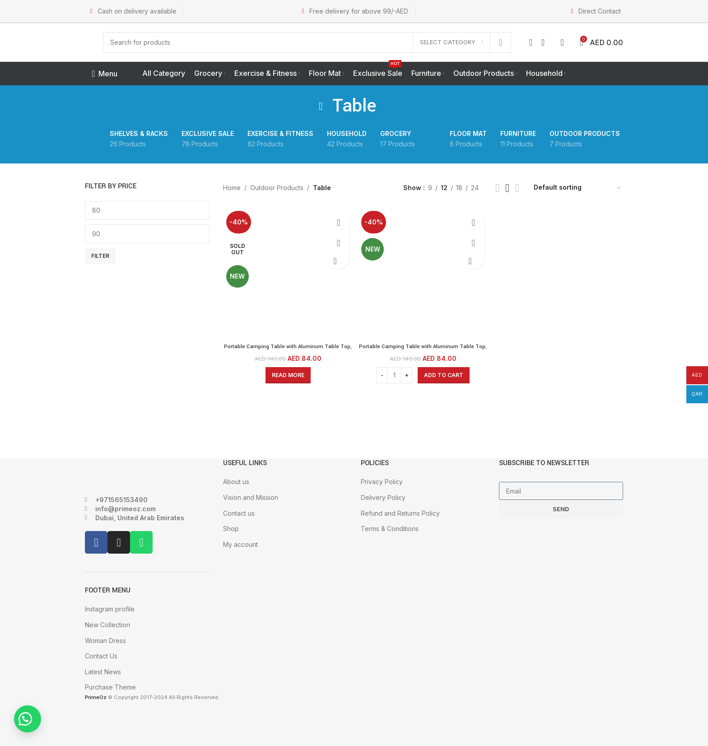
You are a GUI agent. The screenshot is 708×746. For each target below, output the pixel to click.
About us (236, 481)
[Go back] (321, 106)
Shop (231, 528)
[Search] (307, 42)
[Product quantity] (394, 372)
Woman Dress (105, 640)
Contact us (239, 513)
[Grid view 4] (517, 188)
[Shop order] (578, 188)
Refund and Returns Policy (400, 513)
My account (240, 544)
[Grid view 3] (507, 188)
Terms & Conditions (390, 528)
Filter (100, 255)
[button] (31, 714)
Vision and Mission (250, 497)
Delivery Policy (383, 497)
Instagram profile (110, 609)
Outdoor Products (276, 187)
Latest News (103, 672)
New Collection (107, 625)
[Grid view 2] (497, 188)
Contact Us (101, 656)
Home (232, 187)
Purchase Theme (110, 687)
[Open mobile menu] (104, 74)
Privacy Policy (382, 481)
